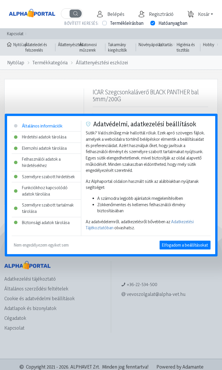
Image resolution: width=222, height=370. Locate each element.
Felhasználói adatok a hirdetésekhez (37, 162)
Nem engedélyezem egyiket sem (41, 245)
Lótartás (166, 44)
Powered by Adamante (180, 367)
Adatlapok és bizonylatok (30, 308)
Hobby (208, 44)
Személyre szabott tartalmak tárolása (44, 208)
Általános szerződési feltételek (36, 289)
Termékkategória (50, 62)
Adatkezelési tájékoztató (30, 279)
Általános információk (38, 126)
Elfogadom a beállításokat (185, 245)
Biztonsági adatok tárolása (42, 222)
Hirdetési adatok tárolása (40, 137)
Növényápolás (150, 44)
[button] (115, 14)
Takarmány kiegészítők (117, 47)
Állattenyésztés (70, 44)
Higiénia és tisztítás (186, 47)
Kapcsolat (15, 33)
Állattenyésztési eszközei (102, 62)
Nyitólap (15, 44)
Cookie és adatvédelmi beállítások (39, 298)
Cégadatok (15, 318)
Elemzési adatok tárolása (40, 148)
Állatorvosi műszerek (88, 47)
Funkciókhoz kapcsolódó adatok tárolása (41, 191)
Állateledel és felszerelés (36, 47)
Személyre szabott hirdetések (44, 176)
